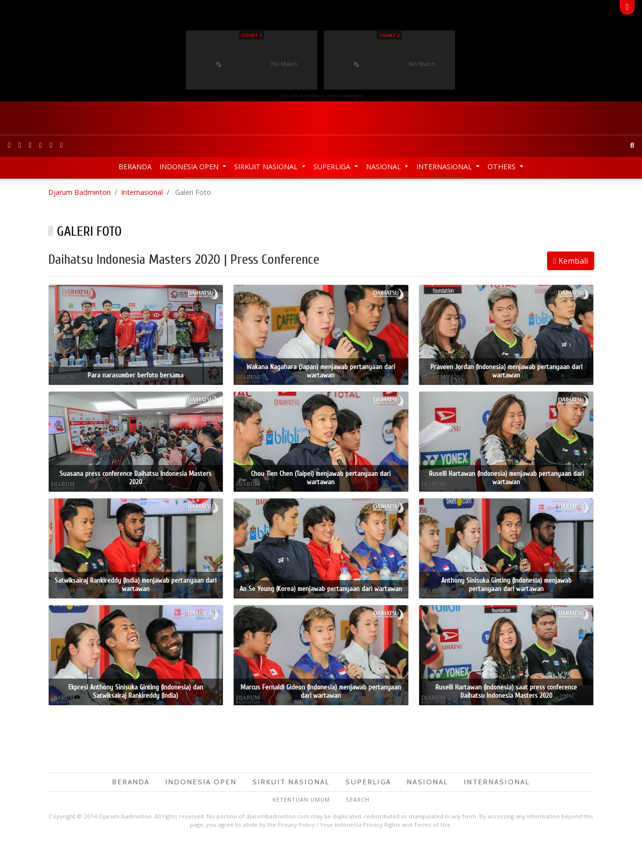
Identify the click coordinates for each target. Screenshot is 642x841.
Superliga (332, 166)
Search (357, 799)
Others (503, 166)
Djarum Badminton (79, 192)
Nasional (384, 166)
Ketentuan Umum (301, 799)
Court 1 (252, 35)
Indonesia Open (189, 166)
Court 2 (389, 35)
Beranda (135, 166)
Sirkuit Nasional (267, 166)
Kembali (570, 260)
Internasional (445, 166)
